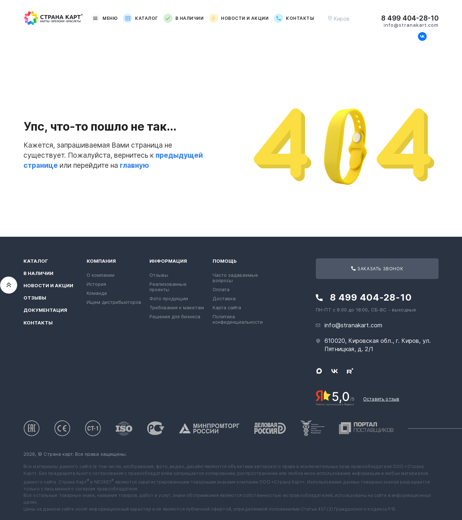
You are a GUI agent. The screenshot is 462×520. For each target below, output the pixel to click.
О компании (100, 275)
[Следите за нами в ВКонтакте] (422, 36)
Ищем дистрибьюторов (114, 302)
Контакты (294, 18)
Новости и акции (239, 18)
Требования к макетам (176, 307)
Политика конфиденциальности (238, 319)
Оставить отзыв (381, 399)
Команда (97, 293)
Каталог (140, 18)
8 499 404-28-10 (410, 18)
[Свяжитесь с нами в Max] (410, 36)
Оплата (221, 289)
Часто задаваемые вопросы (235, 277)
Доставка (224, 298)
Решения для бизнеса (174, 316)
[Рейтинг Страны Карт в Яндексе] (335, 397)
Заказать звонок (377, 268)
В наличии (184, 18)
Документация (45, 310)
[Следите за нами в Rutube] (434, 36)
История (96, 284)
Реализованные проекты (168, 286)
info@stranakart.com (411, 25)
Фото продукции (168, 298)
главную (134, 165)
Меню (104, 18)
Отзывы (34, 298)
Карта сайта (227, 307)
